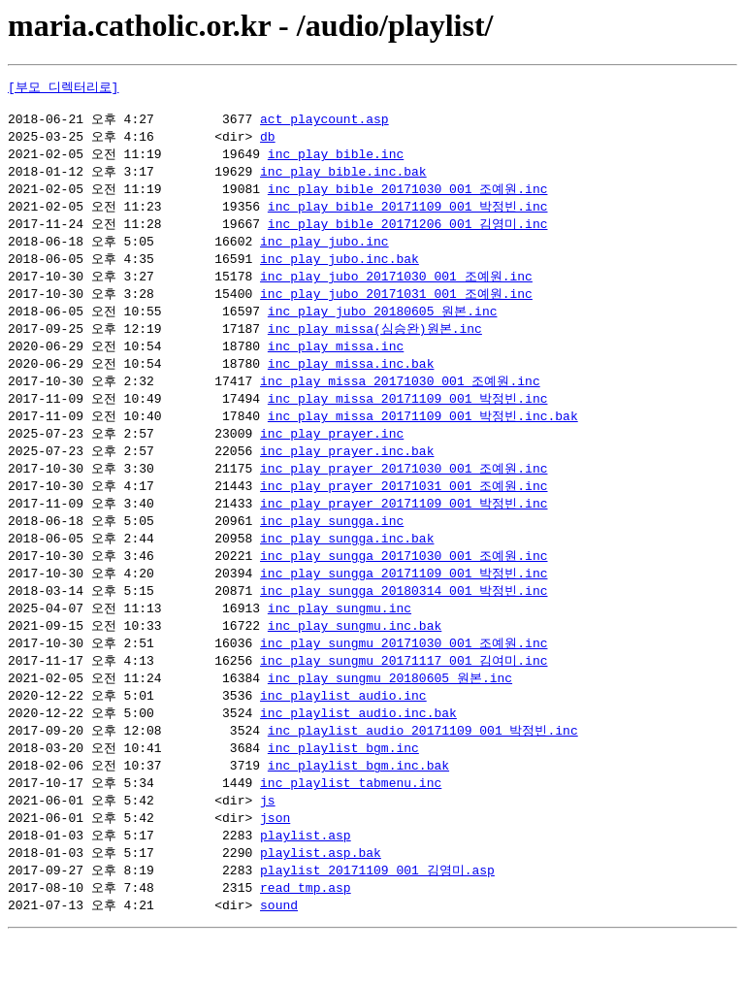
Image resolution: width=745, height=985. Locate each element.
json (275, 861)
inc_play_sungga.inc (332, 547)
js (267, 842)
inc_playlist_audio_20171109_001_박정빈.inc (423, 768)
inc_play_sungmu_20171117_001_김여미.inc (403, 695)
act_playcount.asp (324, 123)
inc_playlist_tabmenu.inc (350, 824)
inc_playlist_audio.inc (343, 731)
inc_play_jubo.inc (324, 252)
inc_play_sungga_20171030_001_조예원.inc (403, 584)
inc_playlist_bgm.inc (343, 787)
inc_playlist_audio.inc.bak (358, 750)
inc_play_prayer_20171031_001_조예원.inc (403, 510)
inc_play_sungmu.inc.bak (354, 658)
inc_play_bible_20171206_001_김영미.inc (408, 234)
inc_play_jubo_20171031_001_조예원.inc (396, 307)
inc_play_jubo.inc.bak (339, 270)
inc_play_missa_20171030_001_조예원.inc (400, 400)
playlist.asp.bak (320, 897)
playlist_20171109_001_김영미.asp (377, 916)
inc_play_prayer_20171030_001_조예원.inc (403, 492)
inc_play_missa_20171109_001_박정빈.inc (408, 418)
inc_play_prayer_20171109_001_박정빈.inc (403, 529)
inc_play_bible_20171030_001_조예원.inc (408, 197)
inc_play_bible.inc (336, 160)
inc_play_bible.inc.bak (343, 178)
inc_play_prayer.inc (332, 455)
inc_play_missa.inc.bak (351, 381)
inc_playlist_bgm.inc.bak (358, 805)
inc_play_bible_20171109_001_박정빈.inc (408, 215)
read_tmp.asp (305, 934)
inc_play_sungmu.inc (339, 639)
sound (279, 953)
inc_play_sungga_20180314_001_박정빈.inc (403, 621)
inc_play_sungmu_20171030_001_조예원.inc (403, 676)
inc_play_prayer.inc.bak (347, 473)
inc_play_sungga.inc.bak (347, 566)
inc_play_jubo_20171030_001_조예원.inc (396, 289)
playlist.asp (305, 879)
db (267, 141)
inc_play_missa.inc (336, 363)
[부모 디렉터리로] (63, 87)
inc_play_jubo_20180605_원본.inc (383, 326)
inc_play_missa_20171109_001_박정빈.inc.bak (423, 436)
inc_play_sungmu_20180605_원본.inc (390, 713)
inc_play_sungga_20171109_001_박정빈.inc (403, 602)
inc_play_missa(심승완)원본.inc (375, 344)
